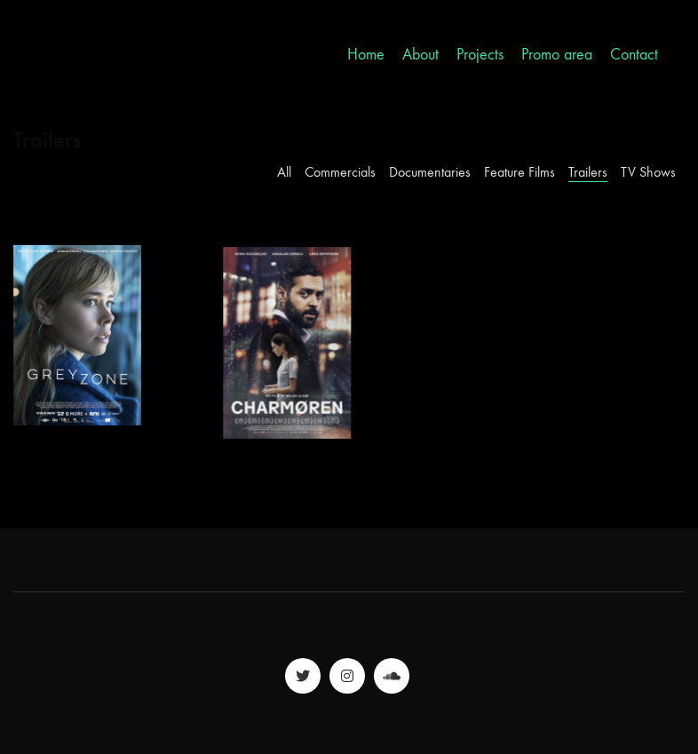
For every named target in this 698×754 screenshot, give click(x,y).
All (284, 171)
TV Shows (648, 171)
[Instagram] (347, 676)
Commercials (340, 171)
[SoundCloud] (391, 676)
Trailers (587, 171)
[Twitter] (303, 676)
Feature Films (519, 171)
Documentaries (430, 171)
